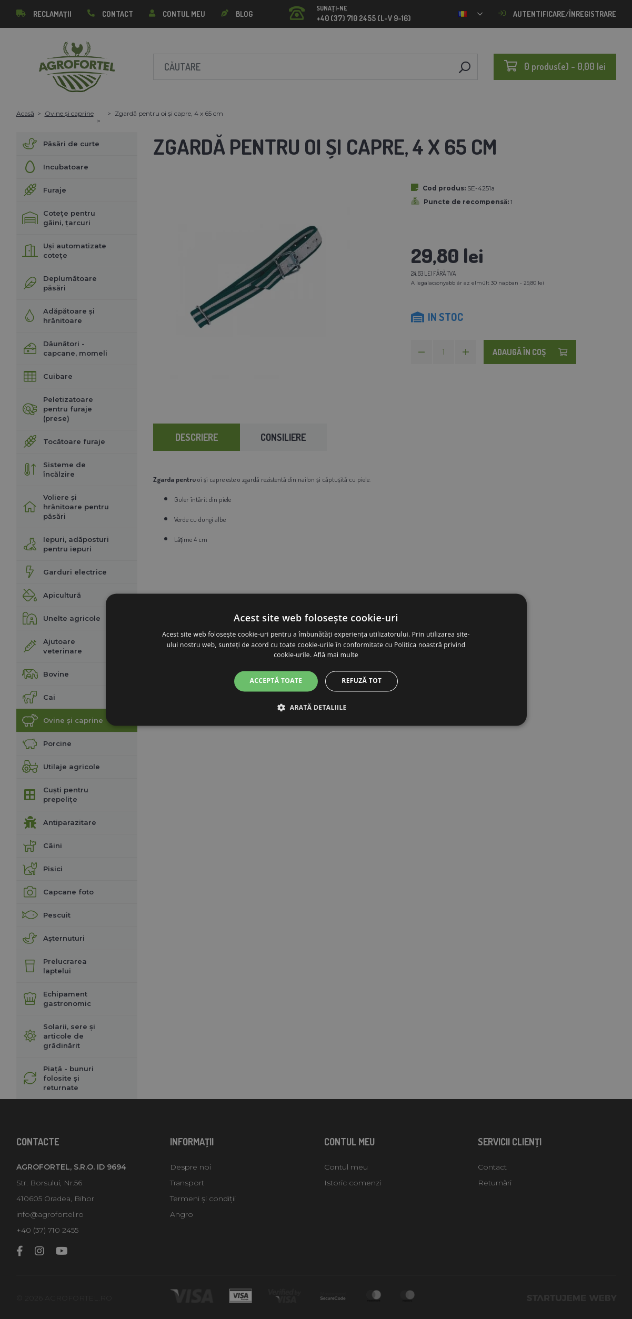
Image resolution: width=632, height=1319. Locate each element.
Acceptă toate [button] (276, 681)
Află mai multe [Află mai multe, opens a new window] (336, 655)
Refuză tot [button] (362, 681)
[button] (315, 707)
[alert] (316, 659)
